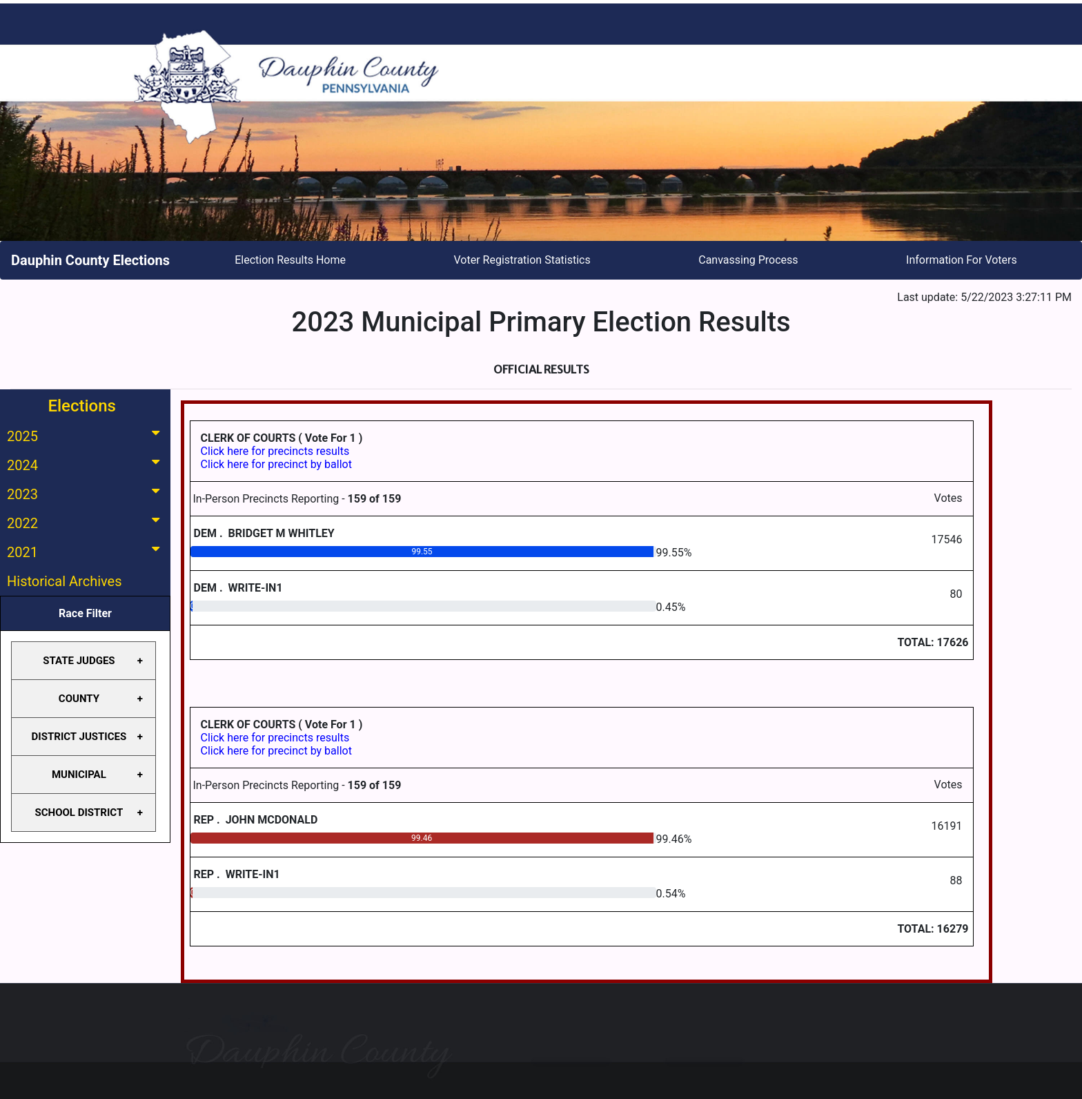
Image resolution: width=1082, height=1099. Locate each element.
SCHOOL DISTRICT (79, 812)
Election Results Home (290, 259)
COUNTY (79, 698)
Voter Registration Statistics (522, 259)
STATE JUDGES (79, 660)
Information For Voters (961, 259)
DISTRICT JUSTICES (79, 736)
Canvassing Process (748, 259)
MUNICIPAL (79, 774)
